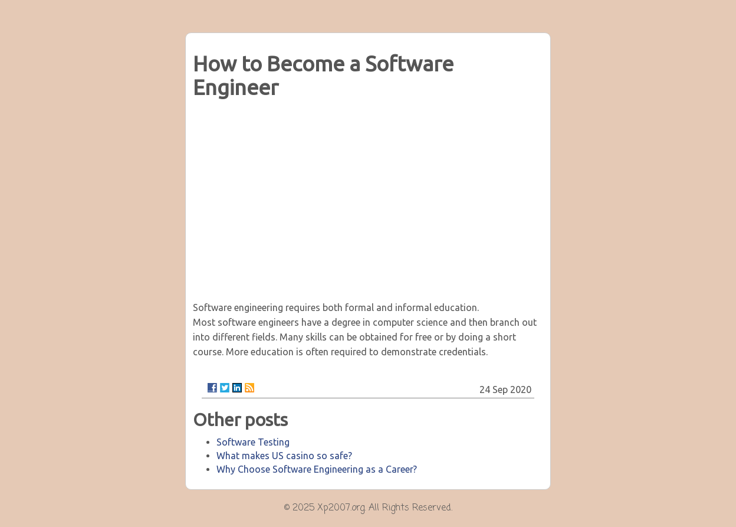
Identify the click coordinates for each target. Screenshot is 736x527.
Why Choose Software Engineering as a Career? (316, 469)
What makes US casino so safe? (284, 455)
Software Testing (253, 442)
